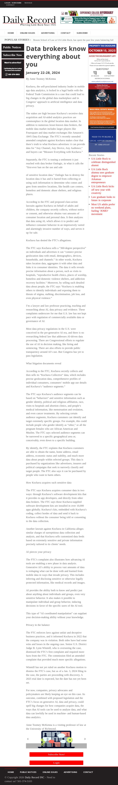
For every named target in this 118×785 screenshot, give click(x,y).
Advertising (48, 33)
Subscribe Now (12, 55)
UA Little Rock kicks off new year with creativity (102, 189)
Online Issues (27, 33)
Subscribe (82, 33)
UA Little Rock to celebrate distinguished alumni (103, 162)
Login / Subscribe (13, 3)
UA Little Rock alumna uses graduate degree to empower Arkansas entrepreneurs (102, 176)
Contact (10, 5)
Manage (28, 3)
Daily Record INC (34, 777)
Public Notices (12, 47)
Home (11, 33)
